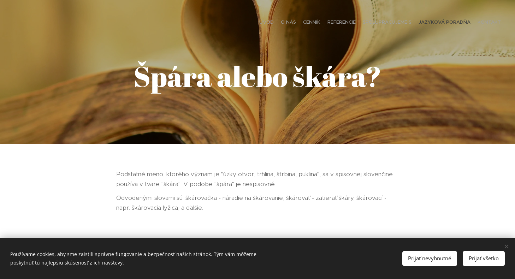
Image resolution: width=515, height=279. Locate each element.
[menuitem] (459, 23)
